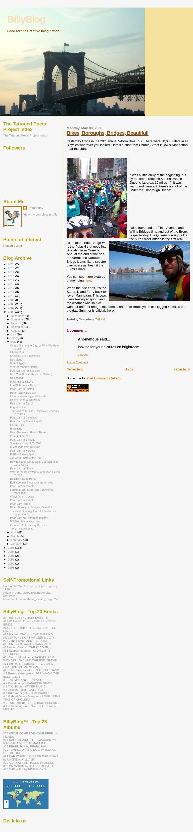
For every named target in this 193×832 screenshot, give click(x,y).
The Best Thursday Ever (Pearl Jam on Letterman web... (33, 513)
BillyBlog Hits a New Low (24, 521)
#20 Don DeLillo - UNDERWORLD (25, 617)
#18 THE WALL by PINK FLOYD (24, 769)
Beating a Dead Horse (23, 478)
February (17, 539)
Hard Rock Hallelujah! (23, 392)
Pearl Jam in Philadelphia (25, 370)
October (16, 323)
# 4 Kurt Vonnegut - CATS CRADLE (26, 693)
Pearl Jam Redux (20, 503)
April (14, 532)
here (88, 280)
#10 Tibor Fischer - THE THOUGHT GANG (31, 670)
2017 (11, 272)
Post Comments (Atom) (104, 378)
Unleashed (16, 377)
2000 (11, 563)
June (14, 337)
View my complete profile (40, 214)
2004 (11, 551)
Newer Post (75, 369)
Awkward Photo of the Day (25, 457)
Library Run (17, 352)
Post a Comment (77, 362)
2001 (11, 559)
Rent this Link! (12, 245)
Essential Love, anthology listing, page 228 (31, 599)
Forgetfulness (18, 407)
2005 (11, 547)
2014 (11, 280)
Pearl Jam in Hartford (22, 450)
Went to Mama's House (23, 366)
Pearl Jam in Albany (22, 468)
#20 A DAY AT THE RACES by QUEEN (28, 762)
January (16, 543)
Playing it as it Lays (21, 381)
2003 (11, 555)
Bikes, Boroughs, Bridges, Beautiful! (108, 133)
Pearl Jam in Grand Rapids (26, 421)
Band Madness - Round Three (28, 432)
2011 (11, 292)
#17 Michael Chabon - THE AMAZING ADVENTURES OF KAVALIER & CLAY (28, 636)
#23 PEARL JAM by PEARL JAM (24, 746)
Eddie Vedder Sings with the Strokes (31, 482)
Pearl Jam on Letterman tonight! (29, 517)
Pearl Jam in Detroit (21, 403)
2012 (11, 288)
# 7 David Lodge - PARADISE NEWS (27, 683)
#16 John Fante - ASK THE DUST (25, 640)
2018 (11, 268)
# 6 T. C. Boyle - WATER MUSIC (24, 686)
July (14, 334)
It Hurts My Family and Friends (28, 396)
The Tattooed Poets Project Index (25, 135)
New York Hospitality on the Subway (31, 374)
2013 (11, 284)
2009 (11, 300)
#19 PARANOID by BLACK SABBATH (28, 766)
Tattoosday (35, 208)
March (15, 536)
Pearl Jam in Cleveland (23, 417)
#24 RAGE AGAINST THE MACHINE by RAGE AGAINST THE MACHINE (29, 741)
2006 (11, 312)
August (16, 330)
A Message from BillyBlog (25, 446)
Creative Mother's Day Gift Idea (28, 525)
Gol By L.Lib (17, 425)
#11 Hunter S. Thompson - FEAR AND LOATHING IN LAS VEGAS (28, 665)
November (18, 319)
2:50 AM (83, 354)
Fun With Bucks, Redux (24, 385)
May (14, 341)
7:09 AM (100, 319)
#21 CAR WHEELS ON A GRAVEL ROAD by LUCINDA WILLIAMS (30, 757)
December (18, 315)
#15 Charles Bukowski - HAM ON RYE (28, 644)
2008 (11, 304)
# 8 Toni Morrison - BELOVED (22, 679)
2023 (11, 264)
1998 (11, 567)
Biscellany (16, 428)
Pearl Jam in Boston (22, 388)
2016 (11, 276)
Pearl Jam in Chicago (22, 439)
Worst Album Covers (22, 496)
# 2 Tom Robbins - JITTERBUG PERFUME (31, 702)
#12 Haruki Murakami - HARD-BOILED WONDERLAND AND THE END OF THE (30, 658)
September (18, 326)
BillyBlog (26, 19)
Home (129, 369)
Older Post (182, 369)
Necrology (16, 359)
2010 (11, 296)
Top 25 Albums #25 (21, 528)
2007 (11, 308)
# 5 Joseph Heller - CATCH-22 (23, 689)
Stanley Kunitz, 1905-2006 (25, 443)
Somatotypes (18, 363)
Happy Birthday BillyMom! (25, 399)
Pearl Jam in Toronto (22, 486)
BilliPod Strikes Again (22, 454)
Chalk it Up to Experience (25, 355)
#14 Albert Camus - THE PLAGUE (25, 647)
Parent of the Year (20, 436)
